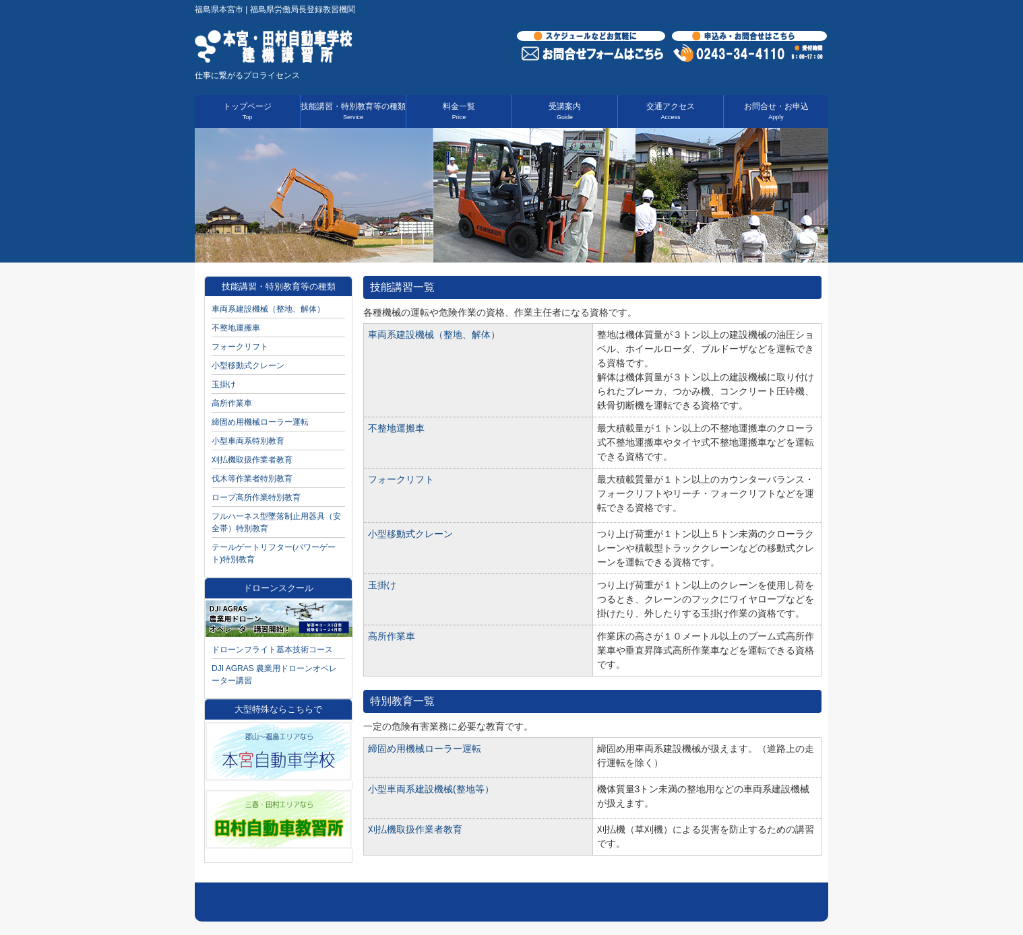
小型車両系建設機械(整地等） (431, 789)
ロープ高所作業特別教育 (256, 497)
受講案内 (565, 111)
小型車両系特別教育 (248, 441)
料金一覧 (459, 111)
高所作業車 (391, 636)
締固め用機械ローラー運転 (424, 748)
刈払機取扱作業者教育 (415, 829)
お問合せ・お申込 (776, 111)
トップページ (247, 111)
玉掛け (382, 585)
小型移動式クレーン (410, 533)
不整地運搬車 (396, 428)
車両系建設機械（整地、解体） (434, 334)
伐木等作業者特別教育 (252, 478)
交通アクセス (670, 111)
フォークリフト (401, 479)
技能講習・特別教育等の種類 (353, 111)
